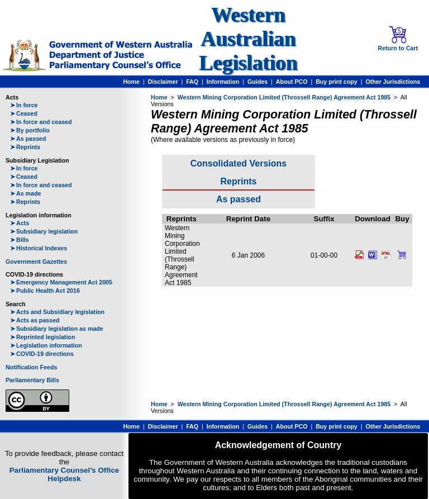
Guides (257, 81)
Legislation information (46, 345)
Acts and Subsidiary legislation (57, 311)
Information (223, 81)
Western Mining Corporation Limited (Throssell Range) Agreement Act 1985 (284, 97)
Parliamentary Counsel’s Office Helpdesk (64, 474)
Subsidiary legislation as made (56, 328)
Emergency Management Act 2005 (61, 282)
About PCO (292, 81)
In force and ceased (41, 121)
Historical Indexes (38, 248)
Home (131, 81)
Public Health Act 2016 (45, 290)
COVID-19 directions (42, 353)
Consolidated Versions (238, 163)
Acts (19, 223)
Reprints (25, 147)
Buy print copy (337, 81)
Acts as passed (35, 320)
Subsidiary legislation (44, 231)
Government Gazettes (36, 261)
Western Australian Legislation (248, 38)
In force (24, 105)
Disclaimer (163, 81)
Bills (19, 239)
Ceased (23, 113)
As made (25, 193)
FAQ (192, 81)
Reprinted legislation (42, 337)
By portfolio (30, 130)
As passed (28, 138)
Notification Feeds (31, 367)
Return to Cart (398, 38)
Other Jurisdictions (392, 81)
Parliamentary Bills (32, 380)
